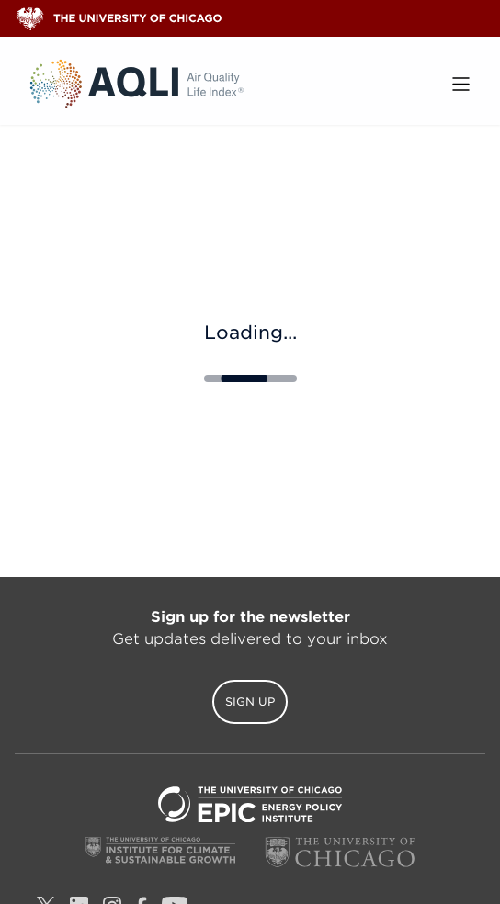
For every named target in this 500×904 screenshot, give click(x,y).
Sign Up (250, 701)
